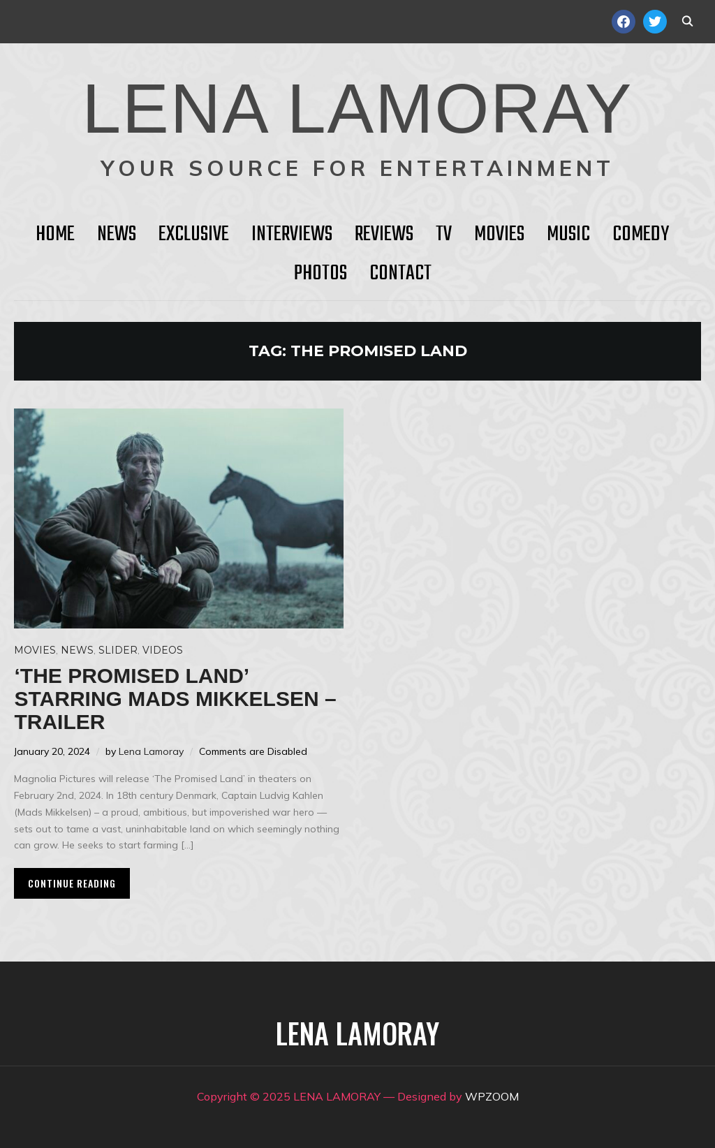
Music (568, 234)
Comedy (640, 234)
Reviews (384, 234)
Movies (499, 234)
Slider (118, 650)
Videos (162, 650)
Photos (320, 273)
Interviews (291, 234)
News (116, 234)
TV (444, 234)
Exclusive (194, 234)
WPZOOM (492, 1096)
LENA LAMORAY (357, 108)
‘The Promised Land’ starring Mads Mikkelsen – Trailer (175, 698)
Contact (400, 273)
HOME (55, 234)
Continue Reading (72, 883)
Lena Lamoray (151, 751)
